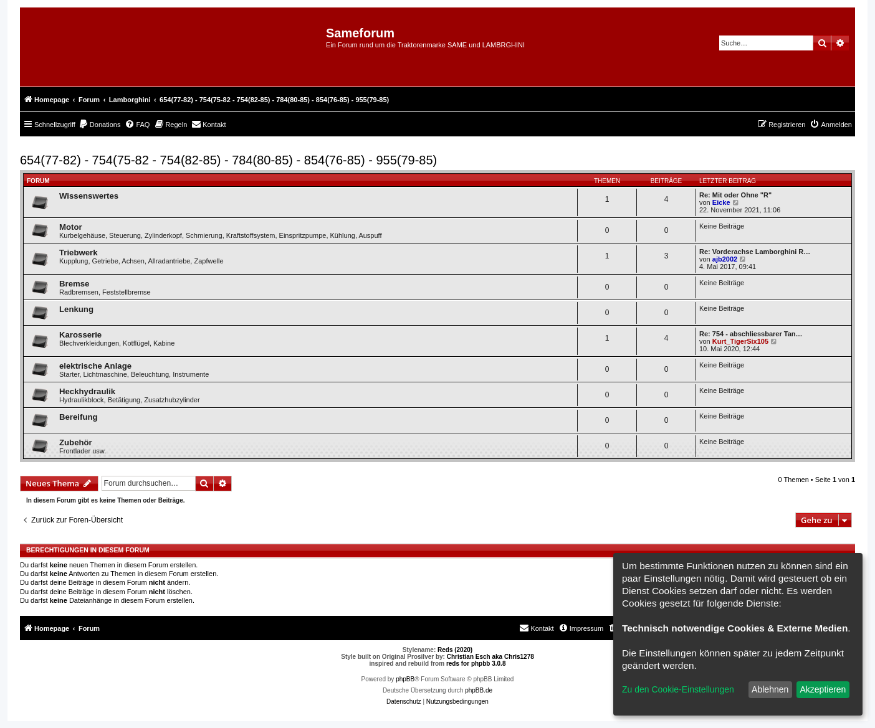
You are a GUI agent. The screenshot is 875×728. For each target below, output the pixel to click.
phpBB (405, 679)
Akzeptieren (823, 689)
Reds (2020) (455, 649)
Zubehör (75, 442)
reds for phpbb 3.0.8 (476, 663)
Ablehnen (770, 689)
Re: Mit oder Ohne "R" (735, 195)
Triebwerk (78, 252)
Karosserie (80, 334)
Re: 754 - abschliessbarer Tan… (750, 334)
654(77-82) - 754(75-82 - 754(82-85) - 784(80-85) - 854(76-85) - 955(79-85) (228, 160)
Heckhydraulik (87, 391)
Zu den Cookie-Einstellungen (678, 689)
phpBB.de (478, 690)
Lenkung (76, 309)
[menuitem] (100, 124)
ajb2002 (724, 259)
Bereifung (78, 417)
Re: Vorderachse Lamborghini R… (754, 251)
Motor (70, 227)
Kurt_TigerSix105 (740, 341)
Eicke (721, 202)
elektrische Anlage (95, 366)
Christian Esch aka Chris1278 (490, 656)
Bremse (74, 283)
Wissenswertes (88, 196)
